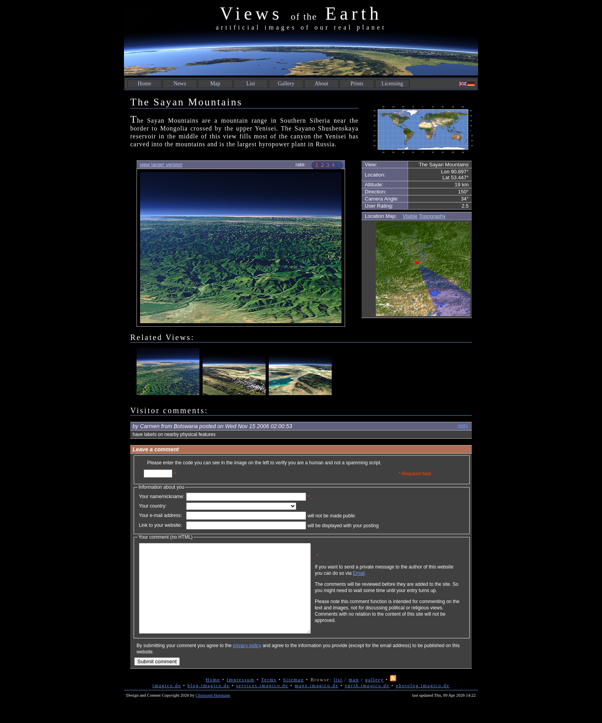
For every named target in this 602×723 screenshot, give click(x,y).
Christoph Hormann (213, 712)
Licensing (392, 83)
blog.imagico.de (209, 703)
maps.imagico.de (316, 703)
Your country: (152, 506)
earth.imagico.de (367, 703)
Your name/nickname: (162, 496)
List (250, 83)
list (338, 697)
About (322, 83)
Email (397, 579)
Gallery (286, 83)
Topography (432, 216)
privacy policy (247, 663)
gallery (374, 697)
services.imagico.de (262, 703)
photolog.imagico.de (423, 703)
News (180, 83)
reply (463, 426)
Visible (410, 216)
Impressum (241, 697)
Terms (269, 697)
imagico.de (166, 703)
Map (215, 83)
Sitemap (293, 697)
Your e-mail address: (160, 515)
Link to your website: (160, 525)
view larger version (161, 164)
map (354, 697)
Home (144, 83)
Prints (357, 83)
